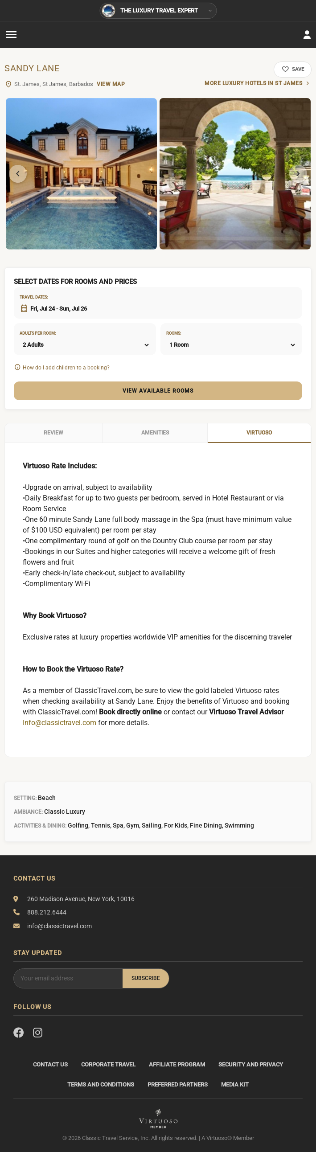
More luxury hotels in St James (253, 83)
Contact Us (50, 1064)
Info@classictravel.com (59, 722)
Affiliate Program (177, 1064)
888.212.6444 (46, 912)
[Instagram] (37, 1033)
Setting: (25, 798)
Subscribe (145, 978)
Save (292, 69)
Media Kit (235, 1084)
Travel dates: (31, 297)
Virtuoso (259, 433)
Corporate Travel (108, 1064)
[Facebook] (18, 1033)
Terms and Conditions (100, 1084)
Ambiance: (28, 812)
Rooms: (173, 333)
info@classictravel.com (59, 926)
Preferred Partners (178, 1084)
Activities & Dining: (40, 826)
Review (53, 433)
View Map (111, 84)
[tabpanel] (81, 174)
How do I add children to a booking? (66, 368)
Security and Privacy (250, 1064)
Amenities (155, 433)
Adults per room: (31, 333)
